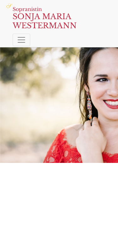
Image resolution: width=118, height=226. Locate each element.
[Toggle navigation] (21, 40)
